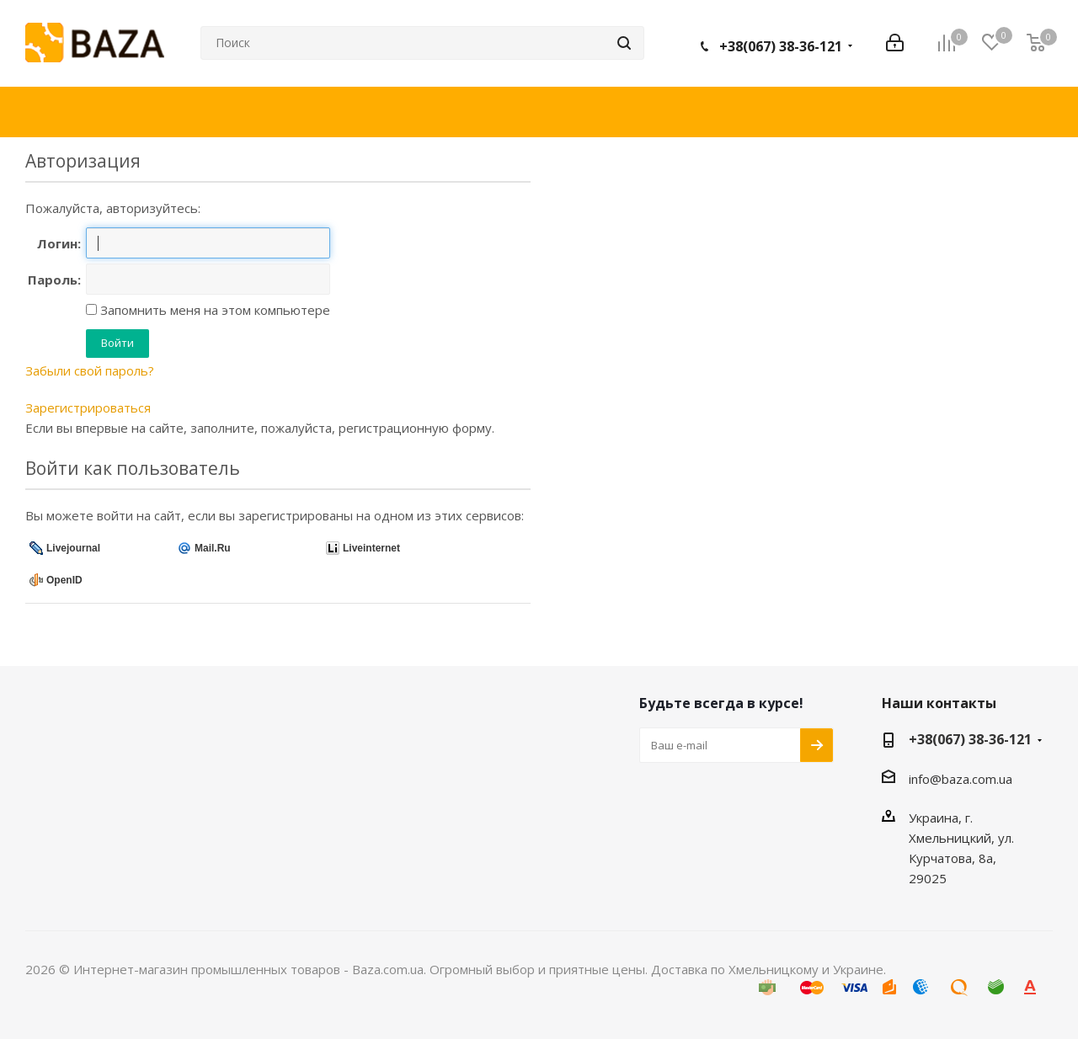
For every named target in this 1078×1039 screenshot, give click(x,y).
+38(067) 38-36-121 (780, 46)
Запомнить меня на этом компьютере (213, 309)
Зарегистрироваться (88, 407)
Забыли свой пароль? (89, 370)
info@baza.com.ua (960, 778)
